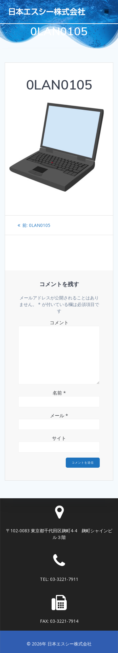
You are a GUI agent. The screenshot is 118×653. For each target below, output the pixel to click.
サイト (59, 438)
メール (59, 415)
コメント (59, 322)
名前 (59, 393)
